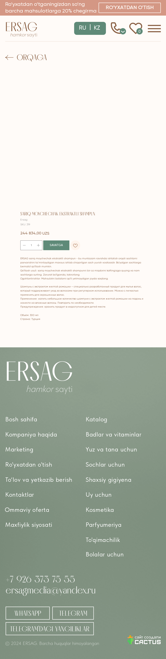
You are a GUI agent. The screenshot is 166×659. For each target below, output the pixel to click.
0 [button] (123, 31)
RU (82, 28)
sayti (23, 35)
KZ (97, 28)
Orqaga (32, 57)
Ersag (21, 26)
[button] (130, 8)
